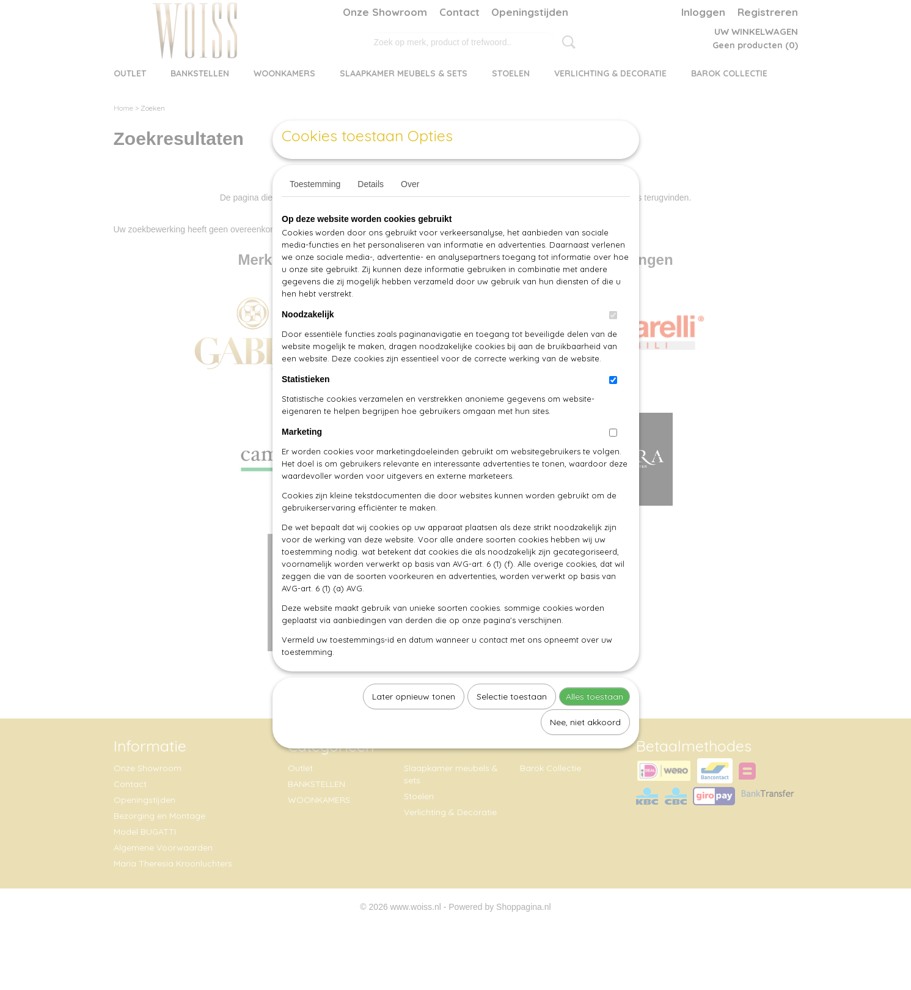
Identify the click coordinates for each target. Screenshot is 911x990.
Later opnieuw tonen (413, 724)
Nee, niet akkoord (585, 750)
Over (410, 212)
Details (370, 212)
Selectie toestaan (512, 724)
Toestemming (315, 212)
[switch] (613, 343)
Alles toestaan (594, 724)
